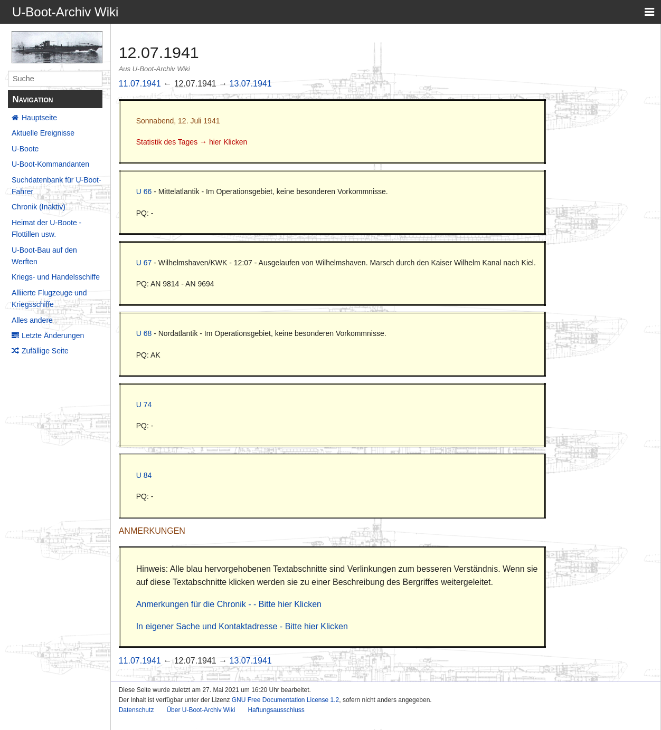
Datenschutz (136, 710)
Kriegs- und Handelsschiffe (56, 277)
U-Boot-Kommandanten (50, 164)
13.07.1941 (251, 83)
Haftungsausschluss (276, 710)
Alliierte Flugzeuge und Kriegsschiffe (49, 299)
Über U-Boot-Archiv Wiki (200, 710)
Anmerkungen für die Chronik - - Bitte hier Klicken (229, 604)
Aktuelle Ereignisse (43, 133)
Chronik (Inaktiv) (38, 207)
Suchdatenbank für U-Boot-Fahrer (56, 186)
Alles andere (32, 320)
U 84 (144, 475)
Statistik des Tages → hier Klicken (192, 142)
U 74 (144, 404)
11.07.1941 (140, 83)
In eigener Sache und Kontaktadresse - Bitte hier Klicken (242, 626)
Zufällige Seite (45, 351)
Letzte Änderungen (53, 335)
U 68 (144, 333)
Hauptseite (39, 117)
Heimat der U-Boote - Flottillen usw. (46, 228)
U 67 (144, 262)
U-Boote (25, 149)
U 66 (144, 191)
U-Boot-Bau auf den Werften (44, 256)
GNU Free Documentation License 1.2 (285, 700)
